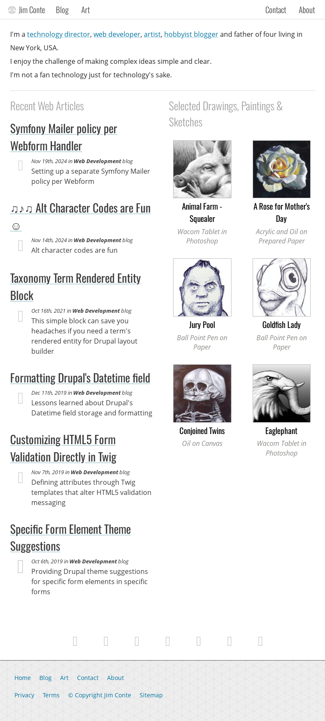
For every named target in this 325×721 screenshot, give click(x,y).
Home (22, 678)
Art (85, 9)
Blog (62, 9)
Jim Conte (32, 9)
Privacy (24, 695)
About (307, 9)
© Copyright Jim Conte (99, 695)
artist (152, 34)
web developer (117, 34)
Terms (51, 695)
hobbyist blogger (191, 34)
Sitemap (151, 695)
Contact (275, 9)
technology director (58, 34)
